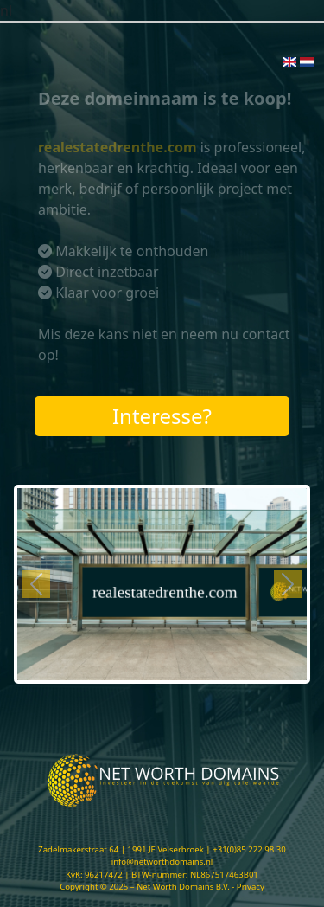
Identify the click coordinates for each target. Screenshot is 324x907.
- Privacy (248, 886)
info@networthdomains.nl (162, 861)
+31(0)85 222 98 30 (249, 849)
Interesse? (162, 416)
